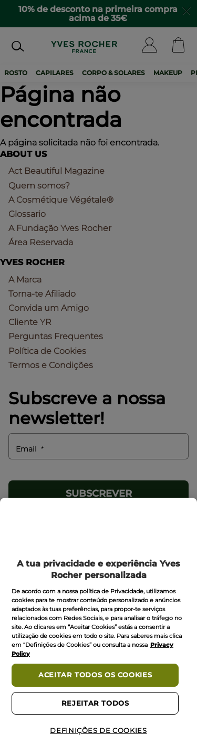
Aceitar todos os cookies (95, 675)
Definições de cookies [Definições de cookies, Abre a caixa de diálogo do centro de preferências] (98, 731)
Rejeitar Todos (95, 703)
